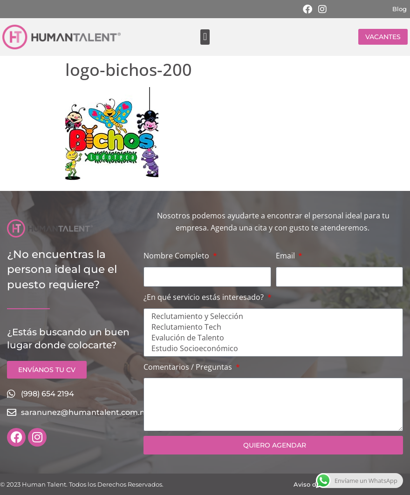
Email (286, 256)
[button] (204, 37)
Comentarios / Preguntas (189, 367)
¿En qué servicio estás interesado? (205, 297)
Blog (399, 9)
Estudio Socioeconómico (271, 348)
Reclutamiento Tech (271, 327)
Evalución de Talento (271, 337)
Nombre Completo (177, 256)
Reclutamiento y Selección (271, 316)
